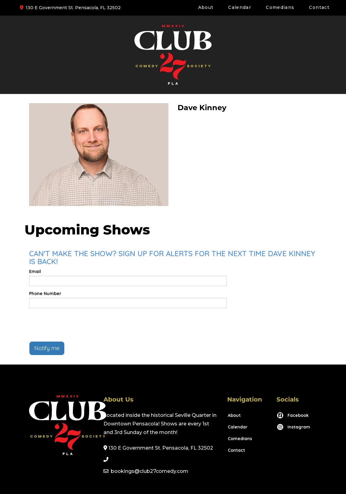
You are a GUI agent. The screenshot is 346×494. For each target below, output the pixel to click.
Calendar (239, 7)
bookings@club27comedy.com (149, 471)
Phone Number (45, 293)
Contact (319, 7)
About (206, 7)
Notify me (46, 348)
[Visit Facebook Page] (292, 415)
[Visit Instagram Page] (293, 427)
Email (35, 271)
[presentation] (75, 325)
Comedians (280, 7)
